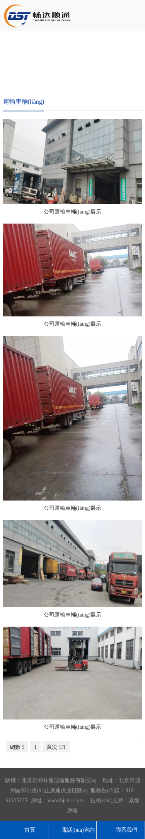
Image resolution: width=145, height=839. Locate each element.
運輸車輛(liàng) (23, 101)
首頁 (24, 830)
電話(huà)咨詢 (72, 830)
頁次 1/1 (55, 747)
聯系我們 (120, 830)
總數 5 (17, 747)
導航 (135, 14)
